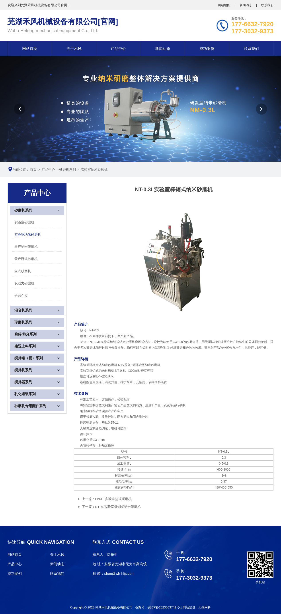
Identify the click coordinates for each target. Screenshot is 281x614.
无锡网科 (204, 607)
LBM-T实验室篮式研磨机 (113, 499)
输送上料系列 (25, 346)
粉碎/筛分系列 (25, 334)
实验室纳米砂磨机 (94, 169)
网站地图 (224, 5)
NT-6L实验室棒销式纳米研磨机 (118, 506)
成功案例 (207, 49)
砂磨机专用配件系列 (30, 406)
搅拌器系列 (23, 382)
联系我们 (267, 5)
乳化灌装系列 (25, 394)
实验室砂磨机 (24, 222)
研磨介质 (21, 295)
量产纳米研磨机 (26, 246)
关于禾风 (74, 49)
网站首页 (29, 49)
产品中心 (118, 49)
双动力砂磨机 (24, 283)
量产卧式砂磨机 (26, 259)
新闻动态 (246, 5)
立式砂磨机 (22, 271)
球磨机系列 (23, 322)
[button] (19, 109)
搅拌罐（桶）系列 (28, 358)
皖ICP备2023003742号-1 (165, 607)
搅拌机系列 (23, 370)
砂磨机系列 (67, 169)
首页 (33, 169)
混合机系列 (23, 310)
